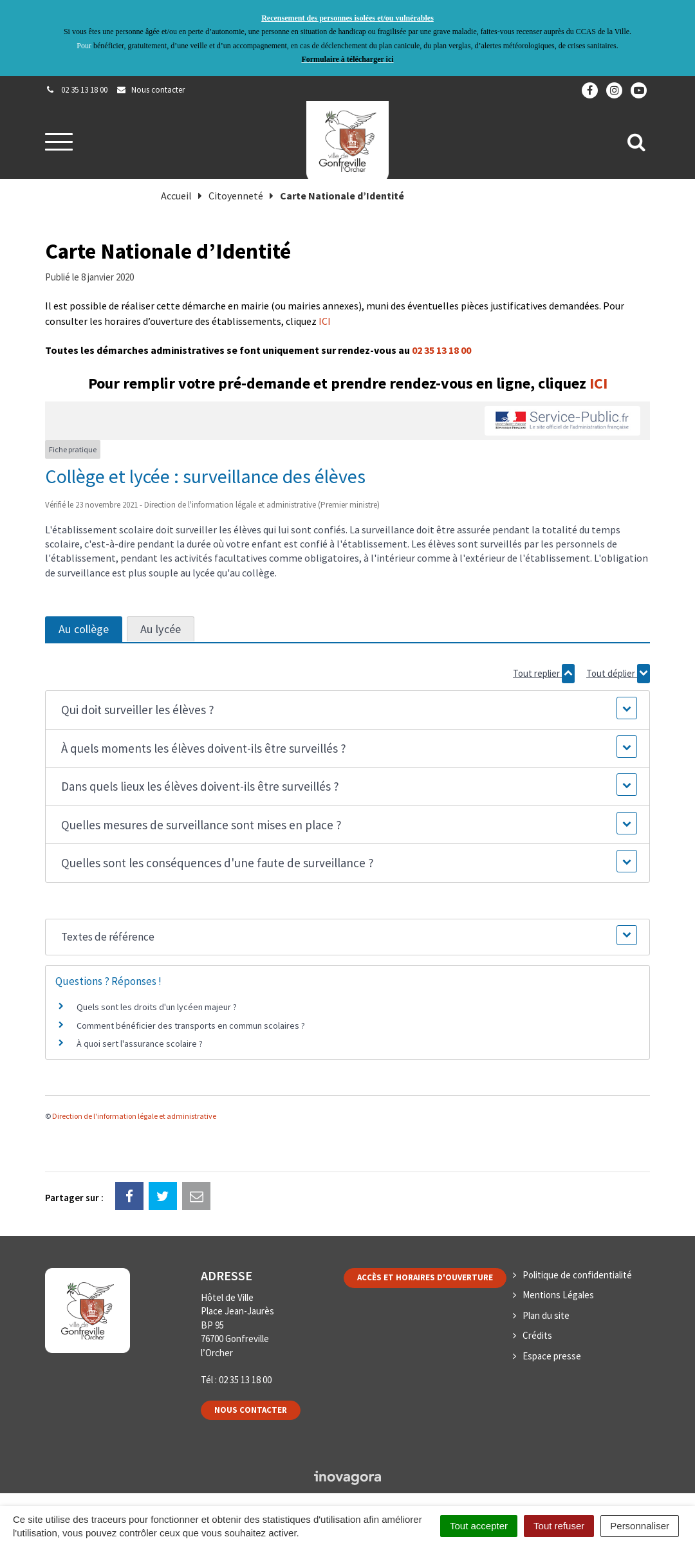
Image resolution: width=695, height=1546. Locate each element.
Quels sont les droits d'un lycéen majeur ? (157, 1007)
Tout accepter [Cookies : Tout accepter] (479, 1525)
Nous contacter (250, 1409)
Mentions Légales (558, 1295)
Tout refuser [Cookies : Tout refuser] (558, 1525)
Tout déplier (618, 673)
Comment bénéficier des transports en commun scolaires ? (191, 1025)
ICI (325, 321)
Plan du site (546, 1315)
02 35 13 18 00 (441, 350)
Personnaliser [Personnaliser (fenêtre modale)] (639, 1525)
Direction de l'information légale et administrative (134, 1116)
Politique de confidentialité (577, 1275)
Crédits (537, 1335)
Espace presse (552, 1356)
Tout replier (544, 673)
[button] (347, 710)
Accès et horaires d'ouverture (425, 1277)
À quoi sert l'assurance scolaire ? (140, 1043)
